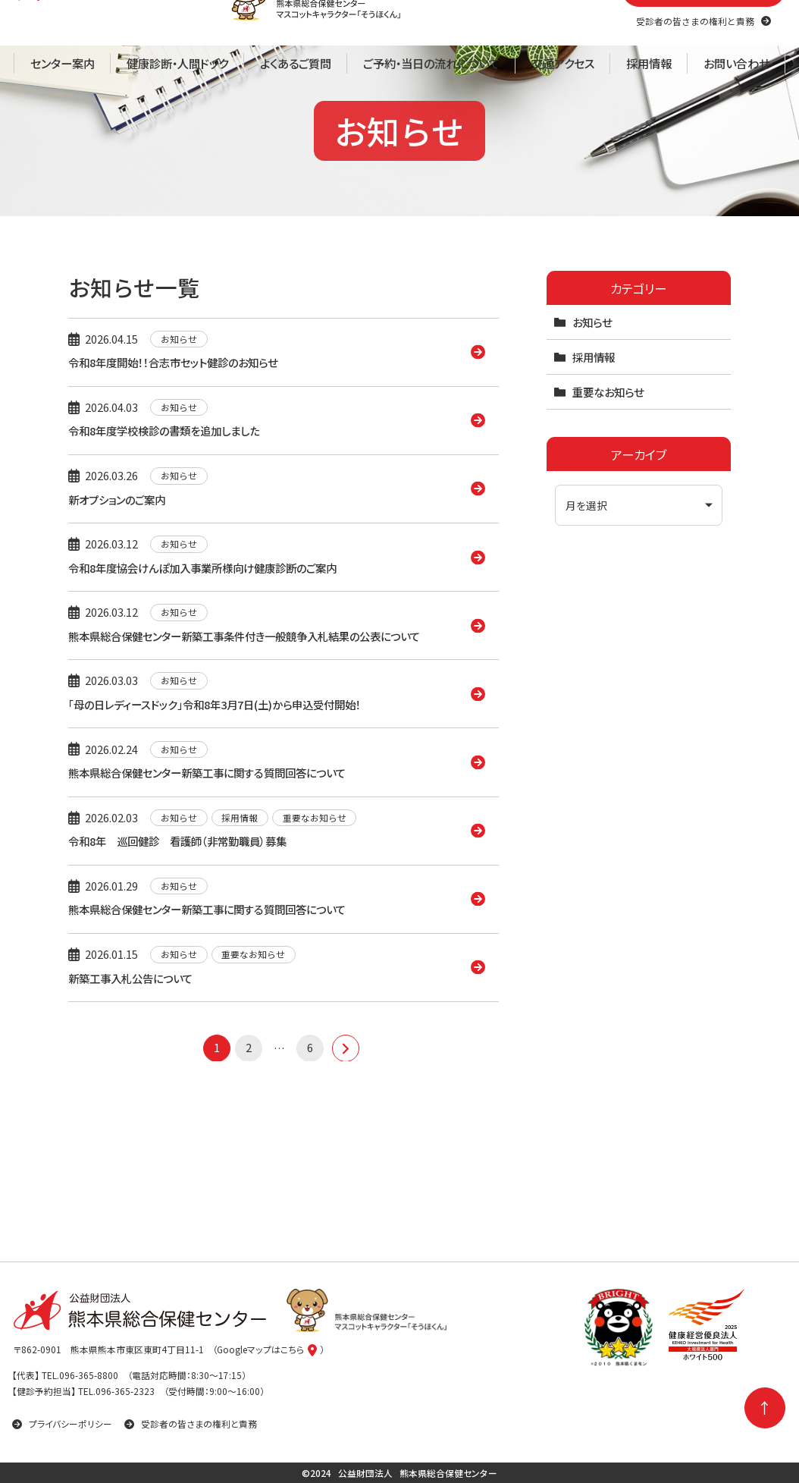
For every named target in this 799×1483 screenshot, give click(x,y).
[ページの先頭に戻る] (764, 1407)
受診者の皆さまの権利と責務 (190, 1423)
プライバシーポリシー (62, 1423)
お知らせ (592, 420)
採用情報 (593, 455)
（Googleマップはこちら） (268, 1349)
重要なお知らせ (608, 490)
